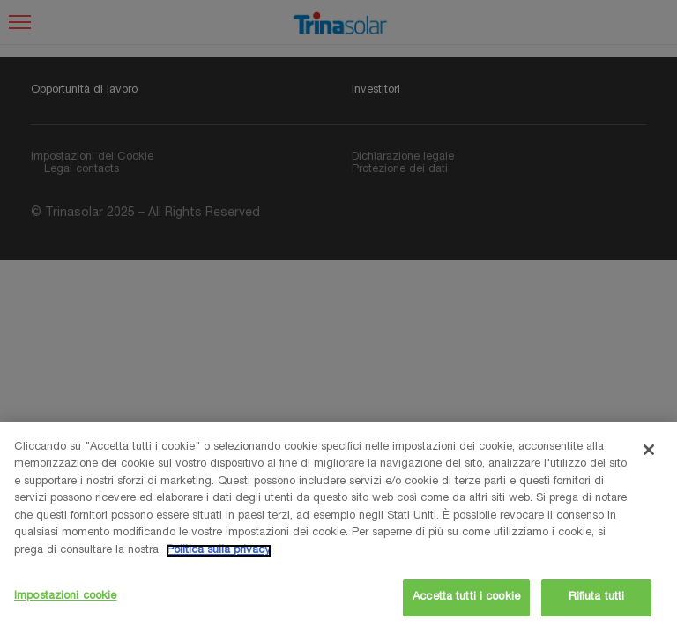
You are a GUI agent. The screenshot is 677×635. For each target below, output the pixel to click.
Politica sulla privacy (219, 551)
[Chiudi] (648, 449)
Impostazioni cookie (65, 596)
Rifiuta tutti (597, 597)
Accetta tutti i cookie (466, 597)
